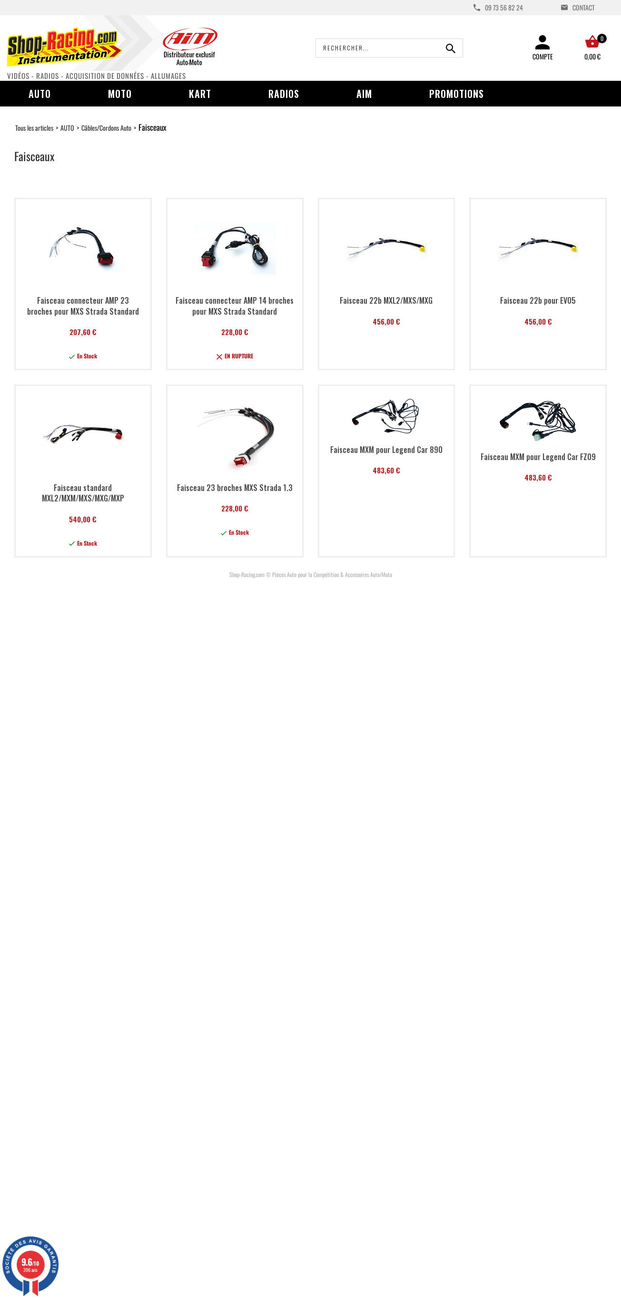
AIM (364, 94)
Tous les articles (34, 128)
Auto (40, 94)
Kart (200, 94)
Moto (120, 94)
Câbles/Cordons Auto (106, 128)
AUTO (67, 128)
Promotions (456, 94)
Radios (283, 94)
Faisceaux (152, 127)
